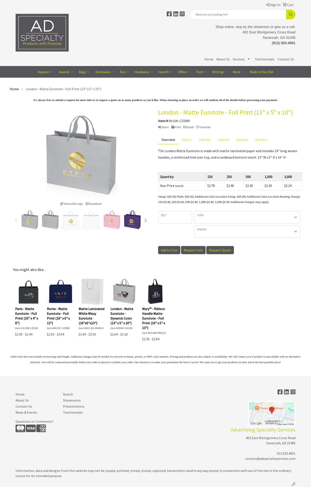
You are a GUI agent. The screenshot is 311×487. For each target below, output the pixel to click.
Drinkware (104, 71)
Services (239, 59)
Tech (201, 71)
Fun (124, 71)
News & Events (26, 412)
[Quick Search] (238, 14)
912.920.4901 (286, 453)
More (238, 71)
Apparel (45, 71)
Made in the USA (261, 72)
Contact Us (286, 59)
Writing (219, 71)
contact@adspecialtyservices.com (270, 458)
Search (68, 394)
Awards (66, 71)
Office (184, 71)
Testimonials (265, 59)
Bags (84, 71)
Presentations (73, 406)
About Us (223, 59)
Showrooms (72, 400)
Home (208, 59)
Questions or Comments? (34, 421)
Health (166, 71)
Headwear (144, 71)
